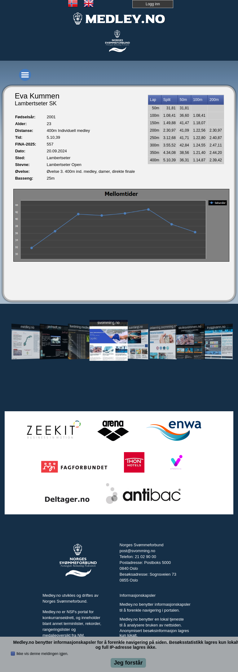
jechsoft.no (54, 327)
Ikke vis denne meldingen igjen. (42, 654)
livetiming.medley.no (81, 326)
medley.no (27, 327)
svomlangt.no (136, 327)
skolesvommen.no (189, 327)
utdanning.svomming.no (163, 327)
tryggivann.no (216, 327)
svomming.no (108, 323)
